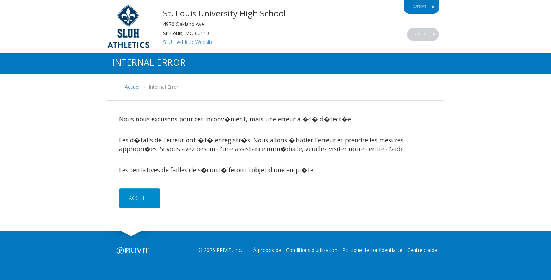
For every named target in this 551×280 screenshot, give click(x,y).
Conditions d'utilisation (311, 250)
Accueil (133, 87)
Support (423, 6)
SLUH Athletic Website (188, 42)
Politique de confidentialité (372, 250)
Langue (419, 34)
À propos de (267, 250)
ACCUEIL (139, 198)
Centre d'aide (422, 250)
